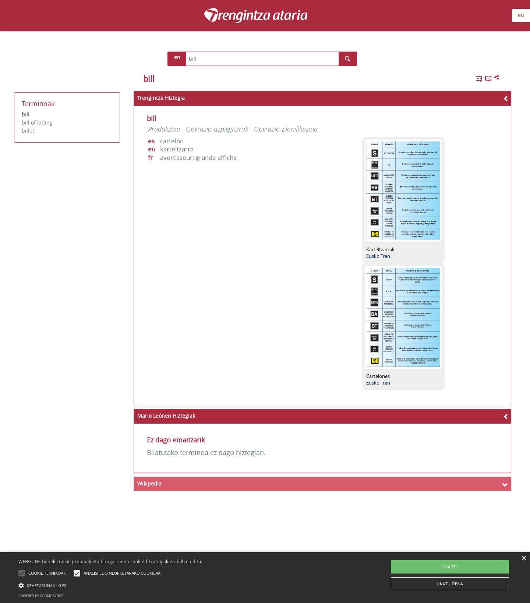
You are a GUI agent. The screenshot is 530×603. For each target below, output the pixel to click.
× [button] (523, 558)
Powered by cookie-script (41, 595)
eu (521, 14)
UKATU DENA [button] (450, 583)
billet (28, 130)
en (177, 57)
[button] (110, 585)
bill (25, 114)
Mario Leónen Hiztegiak (166, 415)
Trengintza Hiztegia (161, 97)
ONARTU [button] (450, 566)
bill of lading (37, 122)
